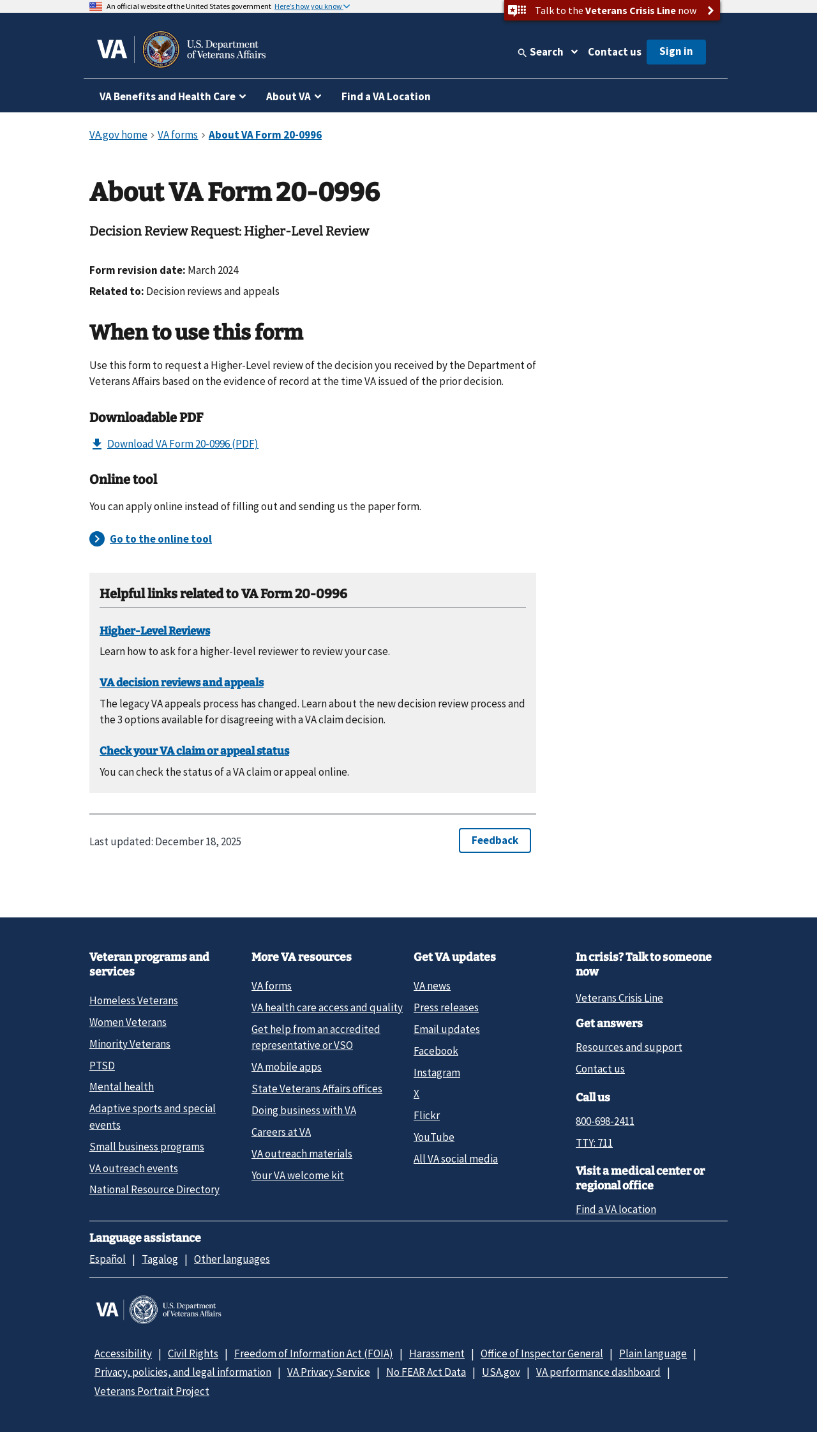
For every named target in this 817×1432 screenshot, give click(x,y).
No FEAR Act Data (426, 1372)
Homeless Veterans (133, 1000)
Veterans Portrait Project (151, 1391)
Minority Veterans (129, 1044)
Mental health (121, 1087)
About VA (288, 96)
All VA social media (456, 1159)
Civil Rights (193, 1353)
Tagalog (160, 1259)
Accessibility (123, 1353)
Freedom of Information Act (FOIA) (313, 1353)
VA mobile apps (286, 1067)
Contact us (614, 52)
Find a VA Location (386, 96)
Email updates (447, 1029)
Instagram (437, 1073)
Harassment (437, 1353)
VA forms (271, 986)
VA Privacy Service (328, 1372)
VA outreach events (133, 1168)
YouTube (434, 1137)
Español (107, 1259)
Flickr (427, 1115)
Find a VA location (616, 1209)
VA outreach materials (301, 1154)
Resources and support (629, 1047)
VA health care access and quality (327, 1007)
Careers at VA (281, 1132)
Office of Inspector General (542, 1353)
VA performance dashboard (598, 1372)
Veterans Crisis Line (619, 998)
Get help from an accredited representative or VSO (315, 1037)
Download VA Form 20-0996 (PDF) (174, 444)
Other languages (232, 1259)
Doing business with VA (303, 1110)
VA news (432, 986)
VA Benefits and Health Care (168, 96)
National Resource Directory (154, 1189)
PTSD (102, 1066)
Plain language (653, 1353)
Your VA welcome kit (297, 1175)
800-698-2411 (605, 1121)
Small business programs (146, 1147)
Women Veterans (128, 1022)
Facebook (436, 1051)
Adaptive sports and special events (152, 1116)
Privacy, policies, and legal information (182, 1372)
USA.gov (501, 1372)
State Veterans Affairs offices (316, 1089)
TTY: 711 (594, 1143)
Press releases (446, 1007)
